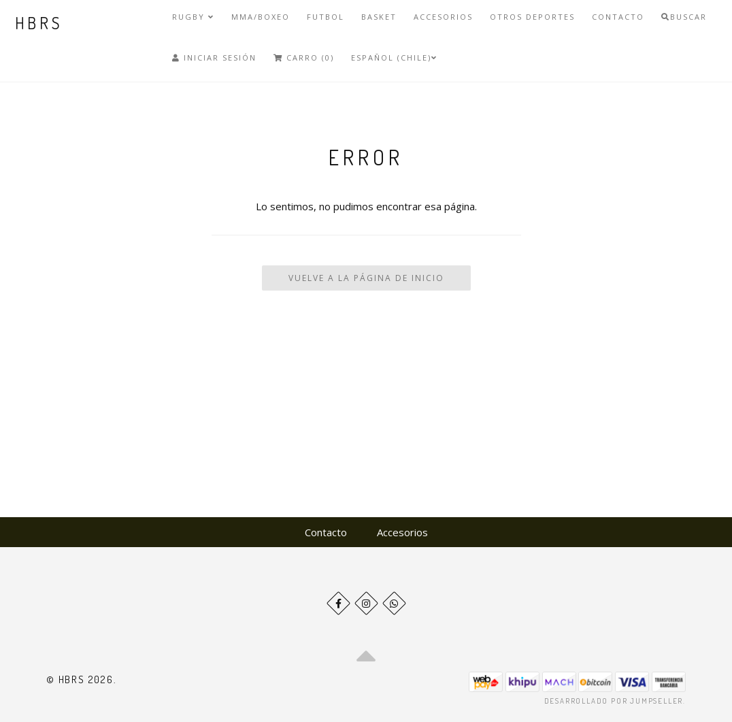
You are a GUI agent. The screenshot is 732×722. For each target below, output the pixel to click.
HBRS (39, 22)
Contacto (618, 17)
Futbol (325, 17)
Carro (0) (303, 57)
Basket (379, 17)
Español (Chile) (394, 57)
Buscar (684, 17)
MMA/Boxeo (260, 17)
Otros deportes (532, 17)
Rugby (193, 17)
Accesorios (443, 17)
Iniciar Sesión (214, 57)
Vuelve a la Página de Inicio (366, 278)
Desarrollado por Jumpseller (614, 701)
